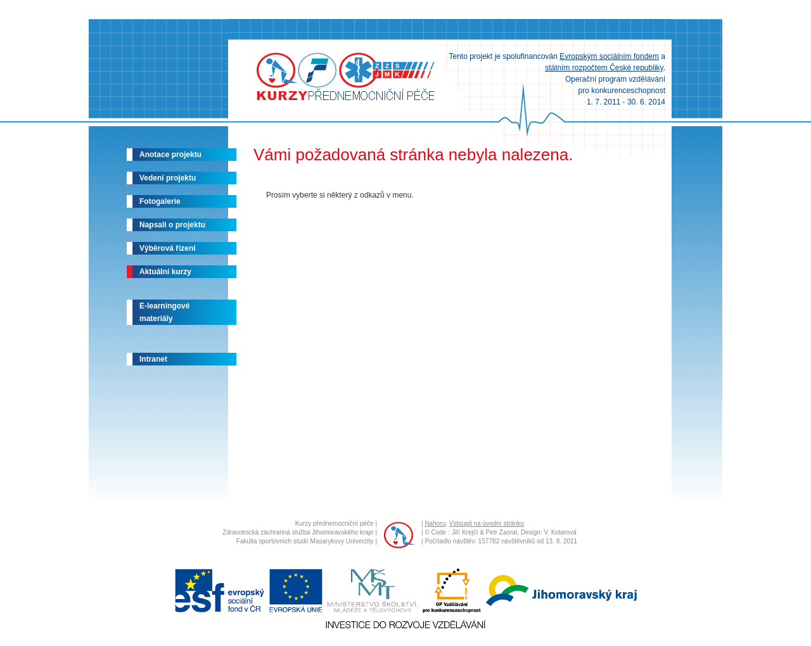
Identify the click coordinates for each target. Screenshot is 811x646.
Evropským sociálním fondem (609, 56)
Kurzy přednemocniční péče (334, 523)
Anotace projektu (170, 154)
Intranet (153, 359)
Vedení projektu (167, 178)
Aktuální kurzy (165, 271)
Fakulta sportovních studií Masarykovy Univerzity (305, 541)
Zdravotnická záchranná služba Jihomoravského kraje (297, 532)
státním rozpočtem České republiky (604, 67)
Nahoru (435, 523)
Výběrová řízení (167, 248)
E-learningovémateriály (164, 312)
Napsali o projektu (172, 224)
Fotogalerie (160, 201)
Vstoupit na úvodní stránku (486, 523)
